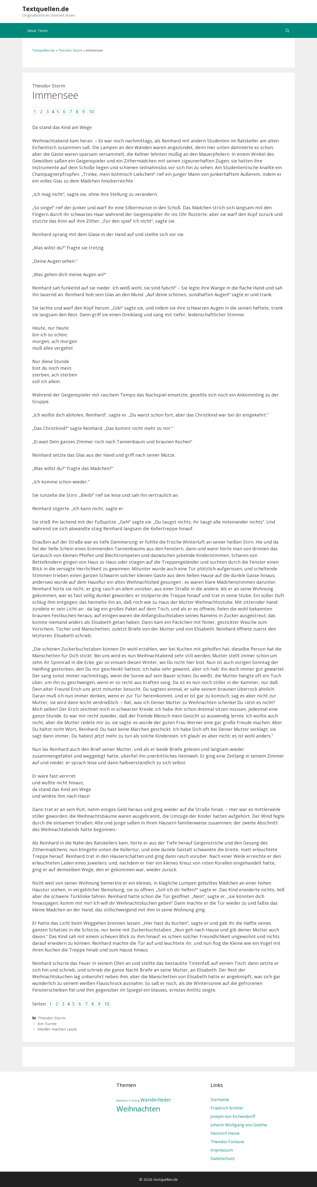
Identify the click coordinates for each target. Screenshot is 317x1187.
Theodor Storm (70, 50)
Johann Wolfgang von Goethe (239, 1125)
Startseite (220, 1099)
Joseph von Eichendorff (233, 1116)
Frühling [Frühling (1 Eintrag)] (134, 1100)
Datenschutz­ (223, 1158)
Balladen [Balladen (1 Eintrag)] (122, 1100)
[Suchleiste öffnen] (287, 30)
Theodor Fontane (227, 1141)
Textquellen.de (45, 8)
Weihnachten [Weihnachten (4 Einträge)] (138, 1109)
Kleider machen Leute (57, 1029)
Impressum (222, 1150)
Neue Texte (37, 30)
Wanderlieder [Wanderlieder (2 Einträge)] (155, 1100)
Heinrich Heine (225, 1133)
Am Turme (47, 1023)
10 (106, 1004)
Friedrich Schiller (227, 1108)
